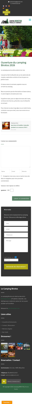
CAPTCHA (7, 257)
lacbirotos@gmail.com (12, 375)
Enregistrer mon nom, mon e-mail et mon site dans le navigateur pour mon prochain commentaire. (15, 178)
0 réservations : (6, 12)
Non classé (13, 129)
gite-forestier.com (14, 308)
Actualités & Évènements (9, 322)
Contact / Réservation (8, 325)
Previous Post (16, 125)
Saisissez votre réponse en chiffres (10, 185)
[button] (16, 257)
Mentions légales (7, 329)
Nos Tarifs (5, 332)
